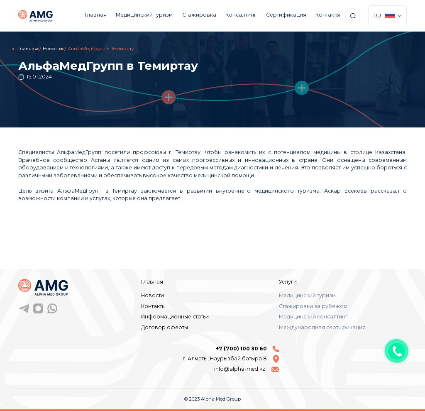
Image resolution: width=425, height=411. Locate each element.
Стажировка (199, 15)
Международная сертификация (322, 327)
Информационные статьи (175, 316)
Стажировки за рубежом (313, 306)
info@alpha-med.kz (246, 369)
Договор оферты (164, 327)
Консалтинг (240, 15)
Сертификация (286, 15)
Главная (96, 15)
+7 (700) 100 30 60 (247, 348)
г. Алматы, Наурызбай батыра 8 (231, 359)
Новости (52, 48)
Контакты (327, 15)
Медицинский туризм (144, 15)
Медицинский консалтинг (313, 316)
